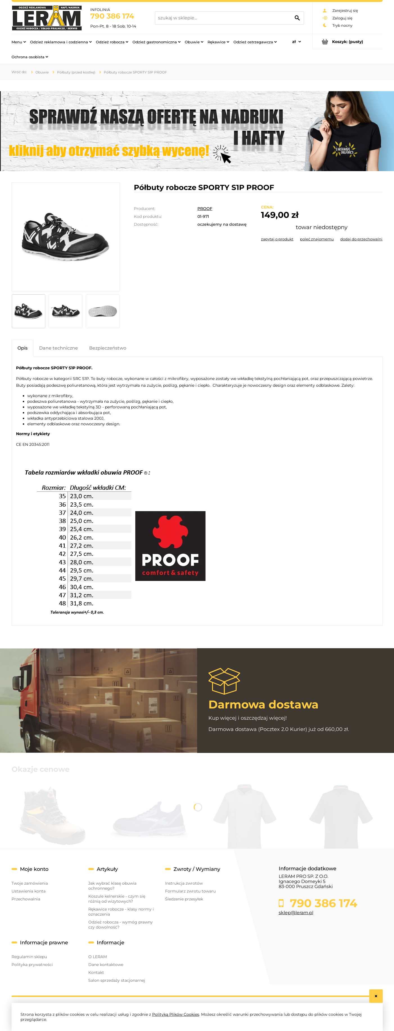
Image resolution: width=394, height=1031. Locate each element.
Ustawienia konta (29, 891)
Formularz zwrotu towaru (190, 891)
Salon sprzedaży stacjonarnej (116, 980)
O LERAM (97, 956)
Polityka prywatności (32, 964)
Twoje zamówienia (30, 883)
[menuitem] (19, 41)
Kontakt (96, 972)
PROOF (204, 208)
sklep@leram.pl (296, 912)
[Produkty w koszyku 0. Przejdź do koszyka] (348, 41)
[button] (277, 239)
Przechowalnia (26, 899)
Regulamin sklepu (29, 956)
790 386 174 (112, 16)
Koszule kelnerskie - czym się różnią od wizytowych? (116, 899)
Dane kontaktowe (105, 964)
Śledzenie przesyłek (184, 899)
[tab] (22, 348)
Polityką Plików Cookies (175, 1014)
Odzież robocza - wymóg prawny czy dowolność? (120, 925)
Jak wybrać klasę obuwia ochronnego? (112, 886)
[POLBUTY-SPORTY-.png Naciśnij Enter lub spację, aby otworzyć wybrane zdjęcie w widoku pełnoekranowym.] (65, 237)
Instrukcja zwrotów (184, 883)
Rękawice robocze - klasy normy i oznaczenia (121, 912)
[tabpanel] (197, 491)
